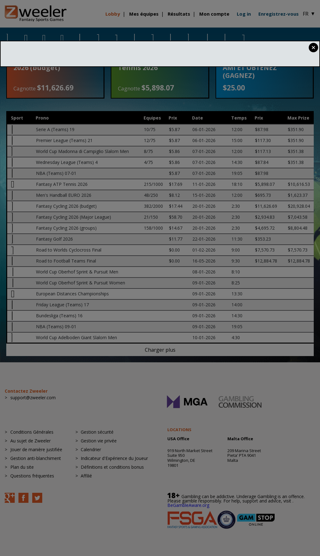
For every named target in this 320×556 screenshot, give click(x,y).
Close (313, 47)
